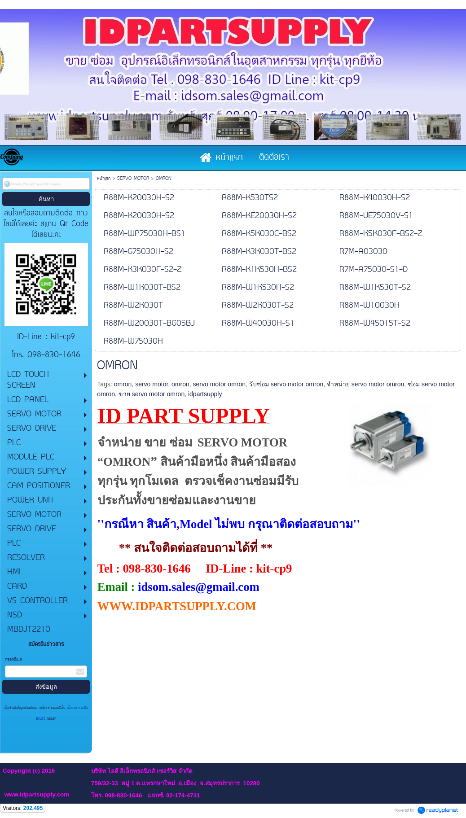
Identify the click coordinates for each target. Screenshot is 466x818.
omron (123, 384)
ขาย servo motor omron (152, 394)
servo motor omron (219, 384)
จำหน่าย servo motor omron (365, 384)
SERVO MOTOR (133, 178)
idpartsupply (205, 394)
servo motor (151, 384)
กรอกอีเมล (13, 659)
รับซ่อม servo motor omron (286, 384)
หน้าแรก (103, 178)
